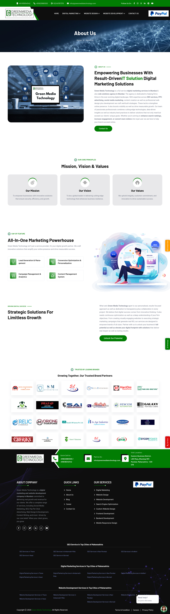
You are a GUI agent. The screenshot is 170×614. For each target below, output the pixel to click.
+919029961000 (42, 3)
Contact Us (133, 13)
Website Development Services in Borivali (101, 602)
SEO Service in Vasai (26, 555)
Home (56, 13)
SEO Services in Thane (27, 551)
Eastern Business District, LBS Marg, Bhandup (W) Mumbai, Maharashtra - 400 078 (141, 460)
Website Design (91, 13)
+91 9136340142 (24, 3)
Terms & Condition (122, 610)
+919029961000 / (66, 459)
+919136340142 (66, 462)
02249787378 (59, 3)
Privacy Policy (147, 610)
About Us (69, 495)
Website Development (113, 13)
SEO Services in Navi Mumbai (97, 551)
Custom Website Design (105, 509)
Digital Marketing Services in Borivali (99, 577)
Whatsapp (167, 344)
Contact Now (167, 246)
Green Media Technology (41, 610)
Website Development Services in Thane (33, 595)
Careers (136, 610)
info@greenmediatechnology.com (82, 3)
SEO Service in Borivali (61, 555)
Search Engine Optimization (107, 504)
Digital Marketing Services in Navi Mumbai (101, 573)
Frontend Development (105, 514)
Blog (68, 499)
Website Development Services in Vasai (32, 599)
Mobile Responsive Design (106, 523)
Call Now (167, 442)
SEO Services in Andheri (129, 551)
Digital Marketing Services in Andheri (133, 573)
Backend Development (105, 518)
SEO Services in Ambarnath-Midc (64, 551)
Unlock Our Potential (113, 338)
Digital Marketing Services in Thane (31, 573)
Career (68, 504)
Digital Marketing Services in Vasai (31, 577)
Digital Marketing (70, 13)
